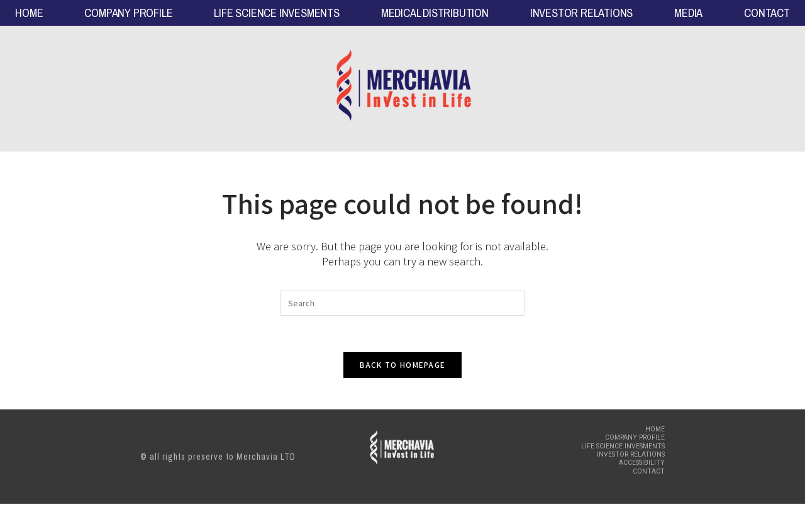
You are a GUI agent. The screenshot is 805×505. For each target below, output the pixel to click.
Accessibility (643, 463)
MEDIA (688, 13)
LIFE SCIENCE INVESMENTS (276, 13)
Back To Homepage (403, 366)
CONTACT (767, 13)
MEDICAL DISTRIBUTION (435, 13)
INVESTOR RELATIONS (581, 13)
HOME (29, 13)
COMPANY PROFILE (128, 13)
